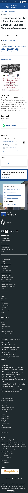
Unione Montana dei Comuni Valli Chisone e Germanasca (14, 444)
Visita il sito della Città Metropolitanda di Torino (12, 442)
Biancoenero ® (10, 490)
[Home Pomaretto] (13, 6)
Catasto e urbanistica (6, 270)
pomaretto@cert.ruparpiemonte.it (12, 347)
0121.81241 (5, 341)
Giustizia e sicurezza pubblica (7, 277)
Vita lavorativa (4, 291)
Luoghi (2, 322)
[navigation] (3, 6)
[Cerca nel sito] (24, 6)
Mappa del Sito (4, 432)
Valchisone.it (4, 460)
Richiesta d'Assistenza (6, 412)
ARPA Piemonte (4, 455)
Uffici (2, 242)
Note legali (3, 421)
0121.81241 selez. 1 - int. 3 (13, 147)
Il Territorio (3, 324)
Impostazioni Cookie (5, 423)
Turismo (2, 288)
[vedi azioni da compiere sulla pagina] (11, 40)
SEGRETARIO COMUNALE (9, 142)
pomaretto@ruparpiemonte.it (11, 349)
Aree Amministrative (5, 240)
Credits (2, 425)
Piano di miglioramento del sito (8, 403)
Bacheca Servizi (4, 414)
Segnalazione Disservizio (6, 409)
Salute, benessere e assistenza (8, 284)
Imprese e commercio (6, 279)
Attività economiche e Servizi (7, 331)
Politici (2, 251)
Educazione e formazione (6, 275)
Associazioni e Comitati (6, 333)
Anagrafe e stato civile (6, 264)
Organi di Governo (5, 238)
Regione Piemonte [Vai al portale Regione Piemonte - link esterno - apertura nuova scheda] (5, 1)
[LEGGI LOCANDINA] (4, 125)
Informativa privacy (5, 418)
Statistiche (3, 430)
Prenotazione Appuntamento (7, 407)
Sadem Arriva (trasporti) (6, 451)
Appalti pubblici (4, 266)
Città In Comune (19, 486)
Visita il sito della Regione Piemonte (9, 440)
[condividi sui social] (4, 40)
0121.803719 (6, 342)
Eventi (2, 320)
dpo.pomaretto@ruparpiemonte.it (12, 391)
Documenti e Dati (5, 245)
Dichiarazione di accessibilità (7, 400)
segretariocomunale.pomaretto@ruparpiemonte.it (12, 150)
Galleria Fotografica (5, 326)
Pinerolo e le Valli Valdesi (6, 458)
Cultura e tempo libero (6, 273)
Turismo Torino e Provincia (7, 453)
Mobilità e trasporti (5, 282)
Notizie (2, 301)
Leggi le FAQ (4, 405)
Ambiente (3, 261)
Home (2, 11)
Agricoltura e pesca (5, 259)
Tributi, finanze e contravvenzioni (8, 286)
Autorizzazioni (4, 268)
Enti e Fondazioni (5, 247)
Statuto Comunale (5, 416)
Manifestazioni (12, 11)
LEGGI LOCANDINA (11, 125)
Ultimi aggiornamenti (6, 427)
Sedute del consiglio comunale (8, 310)
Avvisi (2, 312)
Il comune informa (5, 305)
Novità (6, 11)
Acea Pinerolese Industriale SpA (8, 449)
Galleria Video (4, 329)
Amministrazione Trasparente (7, 398)
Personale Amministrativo (7, 249)
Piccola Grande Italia (5, 462)
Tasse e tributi (4, 298)
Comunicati (3, 307)
